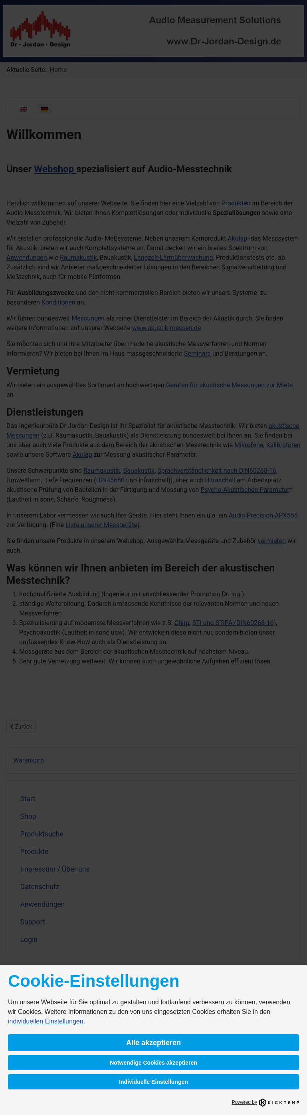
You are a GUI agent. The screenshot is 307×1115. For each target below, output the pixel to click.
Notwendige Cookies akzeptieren (153, 1062)
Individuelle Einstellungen (153, 1082)
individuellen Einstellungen (45, 1021)
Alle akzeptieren (153, 1043)
